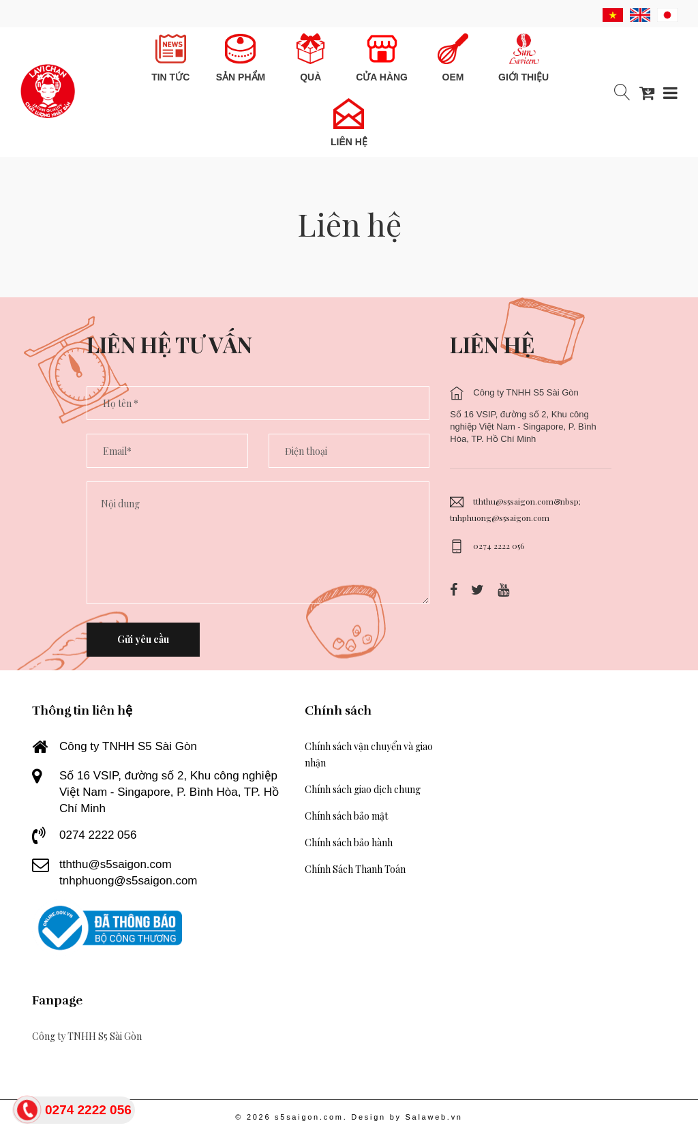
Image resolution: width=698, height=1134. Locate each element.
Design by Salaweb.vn (406, 1117)
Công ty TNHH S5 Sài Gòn (87, 1036)
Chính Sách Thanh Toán (355, 869)
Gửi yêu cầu (143, 639)
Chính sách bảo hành (349, 842)
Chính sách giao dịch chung (363, 789)
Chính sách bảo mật (346, 815)
